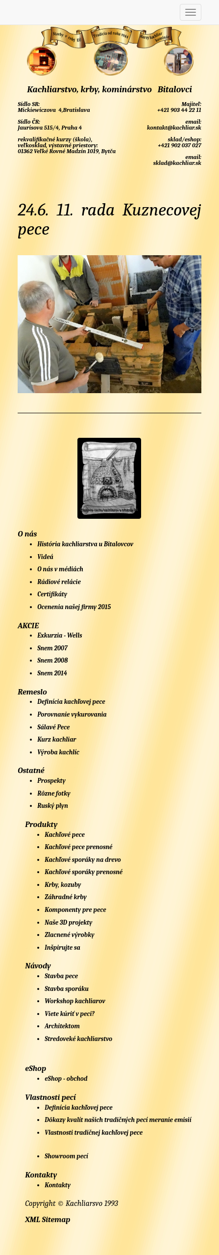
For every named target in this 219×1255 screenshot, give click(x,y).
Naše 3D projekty (68, 922)
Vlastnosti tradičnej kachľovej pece (94, 1132)
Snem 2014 (52, 673)
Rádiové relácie (59, 582)
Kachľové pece (65, 834)
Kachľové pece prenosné (78, 847)
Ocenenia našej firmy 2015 (74, 607)
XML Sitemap (47, 1219)
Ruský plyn (52, 805)
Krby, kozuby (63, 884)
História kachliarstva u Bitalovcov (85, 544)
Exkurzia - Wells (59, 635)
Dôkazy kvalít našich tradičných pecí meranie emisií (118, 1119)
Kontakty (58, 1185)
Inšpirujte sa (62, 947)
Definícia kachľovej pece (71, 701)
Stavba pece (61, 976)
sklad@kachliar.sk (176, 163)
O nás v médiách (60, 569)
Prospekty (51, 780)
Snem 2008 (52, 660)
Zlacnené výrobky (69, 934)
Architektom (62, 1026)
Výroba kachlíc (58, 752)
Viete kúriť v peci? (70, 1013)
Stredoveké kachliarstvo (78, 1038)
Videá (45, 557)
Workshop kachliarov (75, 1001)
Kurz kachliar (56, 739)
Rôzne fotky (53, 793)
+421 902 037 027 (179, 145)
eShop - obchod (66, 1078)
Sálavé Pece (53, 727)
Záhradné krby (66, 897)
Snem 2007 (52, 648)
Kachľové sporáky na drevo (83, 859)
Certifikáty (52, 594)
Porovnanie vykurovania (71, 714)
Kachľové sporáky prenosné (83, 872)
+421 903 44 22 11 (178, 110)
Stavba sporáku (67, 988)
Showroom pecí (66, 1156)
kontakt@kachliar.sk (173, 127)
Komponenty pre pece (75, 909)
